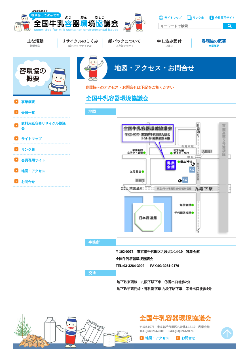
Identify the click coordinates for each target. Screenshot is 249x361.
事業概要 (28, 102)
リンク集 (198, 17)
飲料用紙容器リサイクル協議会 (43, 125)
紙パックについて (124, 43)
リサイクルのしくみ (80, 43)
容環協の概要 (214, 43)
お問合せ (28, 182)
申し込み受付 (169, 43)
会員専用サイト (225, 17)
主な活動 (35, 43)
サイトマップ (173, 17)
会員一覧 (28, 113)
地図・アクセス (33, 171)
